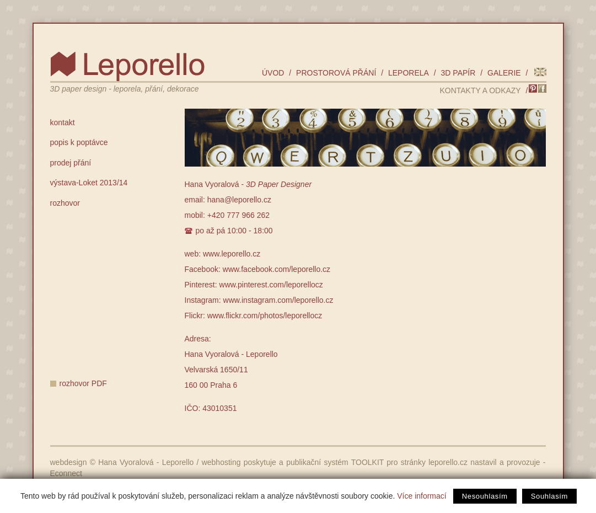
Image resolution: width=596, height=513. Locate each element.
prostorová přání (336, 72)
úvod (273, 72)
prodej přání (71, 162)
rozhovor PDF (83, 383)
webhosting (221, 462)
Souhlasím (549, 496)
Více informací (421, 495)
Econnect (66, 473)
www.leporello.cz (231, 253)
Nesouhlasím (485, 496)
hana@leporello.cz (239, 199)
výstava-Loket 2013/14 (89, 182)
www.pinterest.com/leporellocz (271, 284)
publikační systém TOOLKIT (335, 462)
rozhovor (65, 203)
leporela (408, 72)
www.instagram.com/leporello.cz (278, 300)
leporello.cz (448, 462)
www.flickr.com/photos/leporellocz (265, 315)
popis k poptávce (79, 142)
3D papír (458, 72)
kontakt (62, 122)
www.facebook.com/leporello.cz (276, 269)
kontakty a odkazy (479, 90)
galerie (504, 72)
